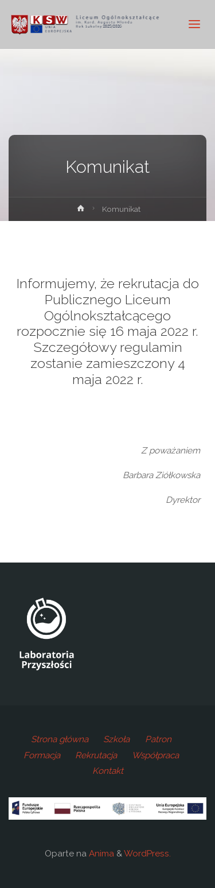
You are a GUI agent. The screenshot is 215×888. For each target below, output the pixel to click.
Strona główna (59, 739)
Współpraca (155, 755)
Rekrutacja (96, 755)
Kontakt (107, 771)
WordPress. (147, 853)
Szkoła (116, 739)
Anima (100, 853)
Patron (158, 739)
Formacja (42, 755)
